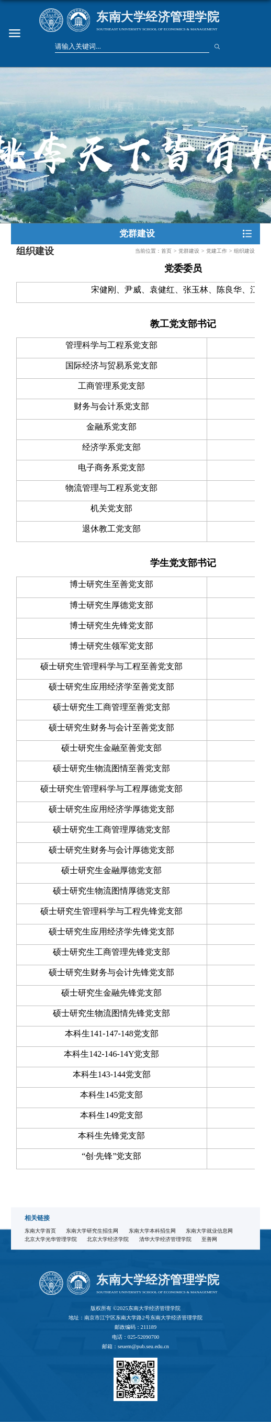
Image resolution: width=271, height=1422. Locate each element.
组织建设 (244, 251)
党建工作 (216, 251)
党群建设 (188, 251)
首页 (166, 251)
